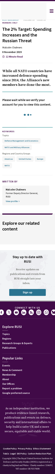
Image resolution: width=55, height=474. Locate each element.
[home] (23, 11)
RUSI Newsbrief (12, 20)
